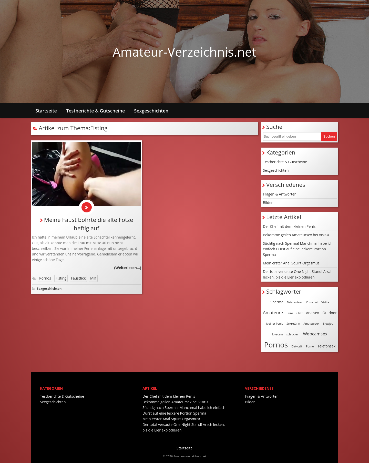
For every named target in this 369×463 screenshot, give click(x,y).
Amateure (273, 312)
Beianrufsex (294, 302)
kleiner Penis (274, 323)
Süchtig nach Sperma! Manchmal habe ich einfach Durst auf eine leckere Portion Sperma (298, 249)
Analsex (312, 312)
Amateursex (311, 323)
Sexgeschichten (151, 111)
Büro (289, 313)
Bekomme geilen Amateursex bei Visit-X (296, 234)
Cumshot (312, 302)
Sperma (276, 302)
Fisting (61, 278)
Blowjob (328, 323)
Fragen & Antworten (279, 194)
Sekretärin (293, 323)
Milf (93, 278)
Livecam (277, 334)
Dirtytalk (296, 346)
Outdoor (329, 312)
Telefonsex (326, 346)
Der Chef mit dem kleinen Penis (289, 226)
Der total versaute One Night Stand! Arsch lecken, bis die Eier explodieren (298, 274)
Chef (299, 313)
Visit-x (325, 302)
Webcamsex (315, 334)
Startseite (46, 111)
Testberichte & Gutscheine (95, 111)
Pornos (45, 278)
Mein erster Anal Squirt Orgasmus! (291, 263)
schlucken (293, 334)
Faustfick (78, 278)
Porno (310, 346)
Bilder (268, 202)
